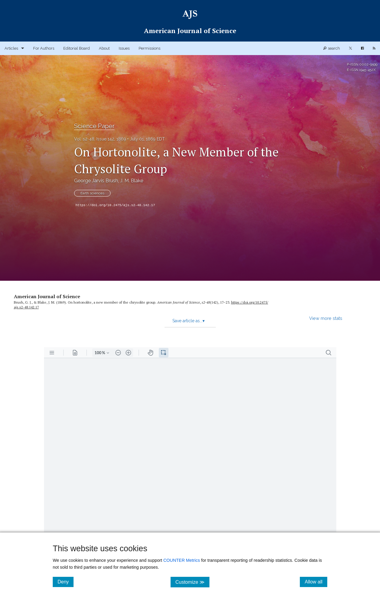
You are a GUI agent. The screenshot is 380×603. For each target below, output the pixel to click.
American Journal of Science (47, 296)
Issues (124, 48)
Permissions (149, 48)
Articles (11, 48)
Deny (66, 581)
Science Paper (94, 126)
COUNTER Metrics (181, 560)
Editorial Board (76, 48)
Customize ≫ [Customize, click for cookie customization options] (192, 582)
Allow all (316, 581)
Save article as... (188, 320)
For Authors (43, 48)
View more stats (325, 318)
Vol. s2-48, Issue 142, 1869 (100, 139)
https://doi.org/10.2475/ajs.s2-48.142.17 (115, 205)
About (104, 48)
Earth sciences (92, 193)
